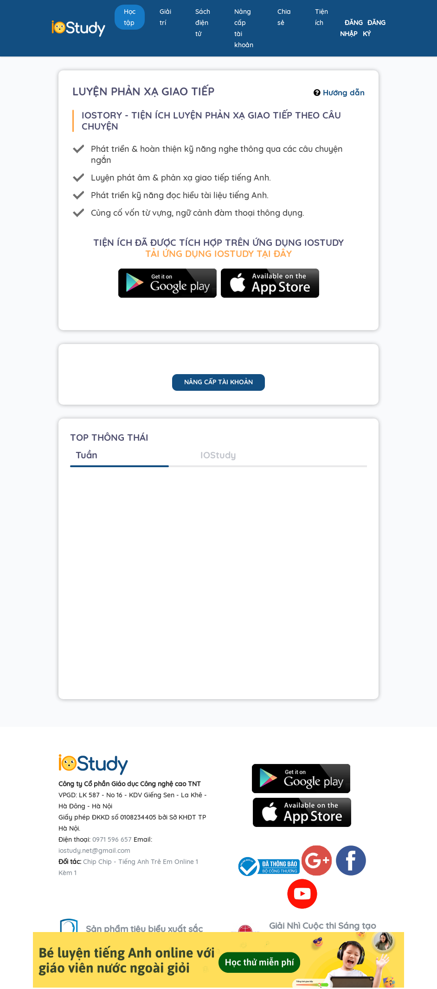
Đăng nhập (351, 28)
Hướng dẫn (339, 92)
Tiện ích (321, 17)
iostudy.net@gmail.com (94, 850)
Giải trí (165, 17)
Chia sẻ (284, 17)
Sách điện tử (202, 22)
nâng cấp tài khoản (218, 382)
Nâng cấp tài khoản (243, 28)
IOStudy (218, 455)
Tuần (86, 455)
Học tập (129, 17)
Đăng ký (374, 28)
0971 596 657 (112, 839)
